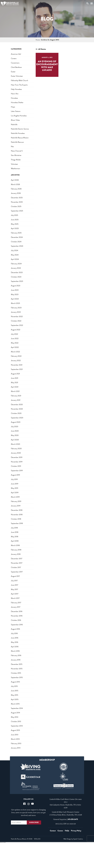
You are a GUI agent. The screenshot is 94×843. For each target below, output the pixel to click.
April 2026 (15, 180)
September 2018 (17, 523)
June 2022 (14, 338)
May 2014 (14, 717)
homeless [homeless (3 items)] (14, 98)
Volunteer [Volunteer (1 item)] (14, 164)
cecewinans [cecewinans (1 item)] (15, 62)
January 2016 (15, 659)
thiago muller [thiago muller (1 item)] (16, 159)
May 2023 (14, 294)
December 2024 (17, 237)
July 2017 (14, 580)
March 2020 (15, 444)
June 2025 (15, 219)
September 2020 (17, 417)
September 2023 (17, 281)
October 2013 (16, 721)
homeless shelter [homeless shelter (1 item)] (17, 102)
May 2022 (14, 342)
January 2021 (15, 400)
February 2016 (16, 655)
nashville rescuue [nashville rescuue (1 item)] (17, 142)
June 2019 (14, 483)
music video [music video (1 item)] (15, 120)
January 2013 (15, 747)
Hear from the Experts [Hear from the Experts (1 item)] (19, 84)
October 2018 (16, 519)
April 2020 (15, 439)
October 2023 (16, 276)
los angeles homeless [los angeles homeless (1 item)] (19, 115)
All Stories (41, 49)
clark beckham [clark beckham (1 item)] (16, 67)
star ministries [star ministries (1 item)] (16, 155)
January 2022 (16, 360)
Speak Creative (78, 839)
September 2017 (17, 571)
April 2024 (15, 259)
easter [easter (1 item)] (13, 71)
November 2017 (16, 563)
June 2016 (14, 637)
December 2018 (16, 510)
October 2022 (16, 320)
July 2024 (14, 250)
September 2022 (17, 325)
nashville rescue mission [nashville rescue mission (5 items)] (20, 137)
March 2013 (15, 739)
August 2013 (15, 730)
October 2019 (16, 466)
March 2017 (15, 598)
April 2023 (15, 298)
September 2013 (17, 725)
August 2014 (15, 712)
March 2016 (15, 651)
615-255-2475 (73, 819)
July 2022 (14, 334)
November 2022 (17, 316)
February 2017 (16, 602)
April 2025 (15, 228)
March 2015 (15, 703)
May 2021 (14, 382)
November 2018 (16, 514)
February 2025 (16, 232)
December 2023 (17, 272)
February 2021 (16, 395)
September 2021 (17, 369)
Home (38, 40)
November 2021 (16, 364)
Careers (60, 830)
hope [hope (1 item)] (13, 106)
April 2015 (14, 699)
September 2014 (17, 708)
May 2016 (14, 642)
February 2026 (16, 188)
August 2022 (15, 329)
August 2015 (15, 681)
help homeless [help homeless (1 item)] (16, 89)
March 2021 (15, 391)
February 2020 (16, 448)
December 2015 (16, 664)
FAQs (67, 830)
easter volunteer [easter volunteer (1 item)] (17, 76)
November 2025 (17, 202)
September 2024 (17, 246)
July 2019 (14, 479)
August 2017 (15, 576)
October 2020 (16, 413)
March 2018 (15, 545)
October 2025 (16, 206)
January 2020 (16, 453)
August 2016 (15, 629)
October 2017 (16, 567)
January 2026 (16, 193)
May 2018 (14, 536)
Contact (53, 830)
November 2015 (16, 668)
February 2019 (16, 501)
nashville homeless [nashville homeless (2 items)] (18, 133)
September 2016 (17, 624)
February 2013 (16, 743)
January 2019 (15, 505)
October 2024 (16, 241)
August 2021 (15, 373)
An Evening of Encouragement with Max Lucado (47, 66)
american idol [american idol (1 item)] (16, 54)
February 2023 (16, 307)
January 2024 (16, 268)
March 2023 (15, 303)
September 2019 (17, 470)
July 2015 (14, 686)
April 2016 (14, 646)
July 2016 (14, 633)
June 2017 (14, 585)
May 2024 (15, 254)
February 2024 (16, 263)
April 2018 (14, 541)
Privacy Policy (76, 830)
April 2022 (15, 347)
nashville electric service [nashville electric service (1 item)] (20, 128)
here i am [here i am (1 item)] (14, 93)
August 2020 (15, 422)
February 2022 (16, 356)
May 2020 (15, 435)
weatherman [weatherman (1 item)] (15, 168)
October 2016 (16, 620)
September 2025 (17, 210)
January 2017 (15, 607)
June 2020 (15, 431)
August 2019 (15, 475)
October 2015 (16, 673)
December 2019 (16, 457)
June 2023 (15, 290)
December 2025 (17, 197)
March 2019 (15, 497)
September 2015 (17, 677)
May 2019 (14, 488)
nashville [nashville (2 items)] (14, 124)
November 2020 (17, 408)
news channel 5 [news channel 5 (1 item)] (17, 150)
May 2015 (14, 695)
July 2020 (14, 426)
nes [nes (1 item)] (12, 146)
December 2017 (16, 558)
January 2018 (15, 554)
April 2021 (14, 386)
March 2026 (15, 184)
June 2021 (14, 378)
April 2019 (14, 492)
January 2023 (16, 312)
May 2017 (14, 589)
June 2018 (14, 532)
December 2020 (17, 404)
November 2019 (16, 461)
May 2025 (14, 224)
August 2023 (15, 285)
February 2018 (16, 549)
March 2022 (15, 351)
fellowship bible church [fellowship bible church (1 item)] (19, 80)
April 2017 (14, 593)
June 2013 (14, 734)
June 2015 (14, 690)
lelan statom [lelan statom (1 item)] (15, 111)
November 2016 (16, 615)
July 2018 (14, 527)
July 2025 (14, 215)
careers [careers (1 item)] (13, 58)
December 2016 (16, 611)
